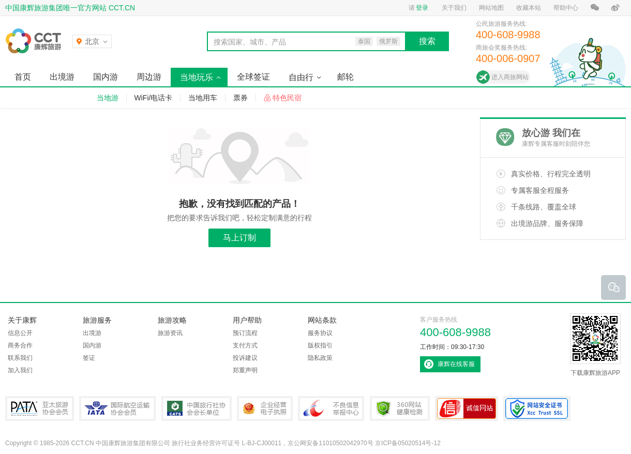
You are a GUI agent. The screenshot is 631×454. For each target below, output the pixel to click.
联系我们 (20, 357)
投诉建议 (245, 357)
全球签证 (253, 76)
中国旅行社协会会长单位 (196, 408)
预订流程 (245, 333)
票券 (240, 98)
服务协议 (320, 333)
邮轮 (345, 76)
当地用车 (202, 98)
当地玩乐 (196, 77)
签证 (89, 357)
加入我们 (20, 370)
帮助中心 (565, 7)
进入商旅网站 (510, 77)
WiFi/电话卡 (153, 98)
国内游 (105, 76)
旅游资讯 (170, 333)
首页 (22, 76)
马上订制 (239, 237)
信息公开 (20, 333)
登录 (422, 7)
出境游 (62, 76)
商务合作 (20, 345)
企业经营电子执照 (265, 408)
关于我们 (454, 7)
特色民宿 (287, 98)
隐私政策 (320, 357)
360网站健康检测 (400, 408)
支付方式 (245, 345)
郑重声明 (245, 370)
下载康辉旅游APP (595, 344)
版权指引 (320, 345)
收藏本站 (528, 7)
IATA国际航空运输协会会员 (117, 408)
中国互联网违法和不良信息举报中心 (331, 408)
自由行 (301, 77)
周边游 (149, 76)
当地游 (107, 98)
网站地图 (491, 7)
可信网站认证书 (466, 408)
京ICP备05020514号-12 (408, 443)
